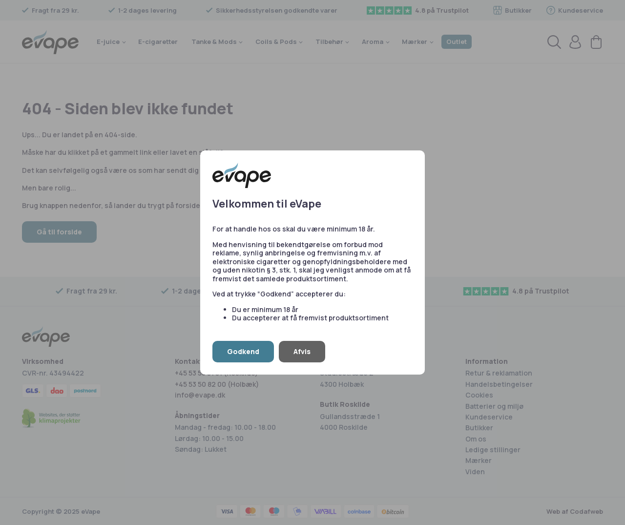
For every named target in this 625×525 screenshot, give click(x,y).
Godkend (243, 351)
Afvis (302, 351)
